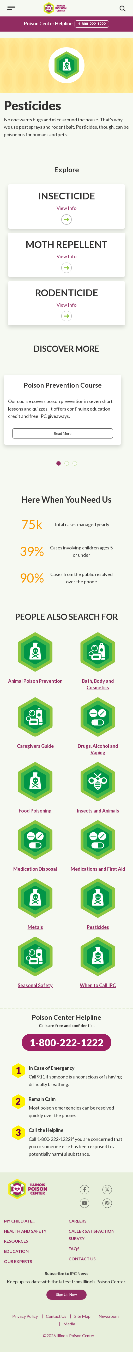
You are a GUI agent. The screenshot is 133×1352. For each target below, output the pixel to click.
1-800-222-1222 (92, 24)
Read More (62, 433)
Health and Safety (25, 1231)
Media (69, 1323)
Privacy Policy (25, 1316)
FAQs (74, 1248)
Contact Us (82, 1258)
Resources (16, 1240)
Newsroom (109, 1316)
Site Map (82, 1316)
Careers (78, 1220)
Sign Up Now (66, 1294)
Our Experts (18, 1261)
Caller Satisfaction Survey (91, 1235)
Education (16, 1251)
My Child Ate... (19, 1220)
